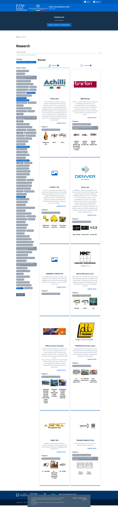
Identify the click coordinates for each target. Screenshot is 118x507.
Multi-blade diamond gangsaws (24, 186)
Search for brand (22, 52)
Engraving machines (30, 136)
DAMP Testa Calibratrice (46, 227)
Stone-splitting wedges (22, 255)
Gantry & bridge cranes (22, 152)
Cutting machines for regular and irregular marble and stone (26, 118)
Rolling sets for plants (22, 219)
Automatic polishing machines (23, 81)
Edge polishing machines (30, 133)
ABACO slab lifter (46, 143)
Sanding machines (21, 222)
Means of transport (21, 180)
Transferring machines (22, 268)
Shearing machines (21, 231)
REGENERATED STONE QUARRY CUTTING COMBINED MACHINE (62, 395)
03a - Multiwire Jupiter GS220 (93, 381)
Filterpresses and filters (22, 141)
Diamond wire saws (21, 130)
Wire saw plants (28, 288)
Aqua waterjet (76, 235)
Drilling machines (31, 130)
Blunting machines (21, 93)
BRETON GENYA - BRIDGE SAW (93, 143)
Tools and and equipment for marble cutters (25, 264)
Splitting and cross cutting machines (25, 242)
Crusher (20, 114)
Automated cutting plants (22, 71)
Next (69, 138)
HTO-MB (76, 309)
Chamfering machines (22, 103)
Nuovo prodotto (80, 474)
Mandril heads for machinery (23, 171)
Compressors (20, 106)
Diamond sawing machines (23, 124)
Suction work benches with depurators (25, 258)
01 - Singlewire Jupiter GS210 (76, 381)
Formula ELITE (85, 235)
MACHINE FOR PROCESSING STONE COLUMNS (54, 394)
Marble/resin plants (21, 177)
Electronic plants (20, 136)
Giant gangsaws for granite (23, 155)
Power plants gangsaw (22, 202)
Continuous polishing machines (24, 108)
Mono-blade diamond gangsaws (24, 183)
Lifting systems (28, 163)
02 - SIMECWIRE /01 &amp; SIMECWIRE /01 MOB (54, 476)
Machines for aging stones (23, 169)
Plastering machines (29, 191)
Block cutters (33, 87)
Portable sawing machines (23, 199)
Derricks (20, 121)
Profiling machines (21, 205)
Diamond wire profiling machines (24, 127)
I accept (84, 499)
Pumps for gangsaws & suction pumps (25, 208)
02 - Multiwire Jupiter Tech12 (85, 381)
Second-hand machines (22, 225)
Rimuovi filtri (20, 295)
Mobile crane (30, 180)
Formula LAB (93, 235)
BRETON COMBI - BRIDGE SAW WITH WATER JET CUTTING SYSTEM (76, 146)
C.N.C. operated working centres (24, 95)
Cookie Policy (82, 497)
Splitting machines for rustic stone (24, 245)
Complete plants (32, 103)
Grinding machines (21, 158)
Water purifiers (20, 280)
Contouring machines (21, 111)
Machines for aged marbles (23, 166)
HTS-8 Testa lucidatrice (62, 227)
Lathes (19, 163)
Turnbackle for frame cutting (23, 271)
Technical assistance (21, 261)
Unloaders (20, 274)
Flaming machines (21, 144)
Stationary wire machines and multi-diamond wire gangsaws (25, 248)
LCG (93, 309)
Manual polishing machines (23, 174)
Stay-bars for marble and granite (24, 252)
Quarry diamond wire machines (24, 214)
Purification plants (21, 211)
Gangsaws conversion (22, 149)
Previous (40, 138)
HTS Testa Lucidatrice (54, 227)
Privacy (75, 497)
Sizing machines (20, 233)
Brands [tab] (54, 66)
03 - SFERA (63, 473)
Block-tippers (33, 90)
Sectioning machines (21, 228)
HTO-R (85, 309)
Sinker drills (30, 231)
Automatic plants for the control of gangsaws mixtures (24, 77)
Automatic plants (21, 74)
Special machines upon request (24, 239)
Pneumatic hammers (21, 194)
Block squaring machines (22, 90)
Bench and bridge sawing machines (25, 84)
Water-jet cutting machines (23, 282)
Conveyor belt (31, 111)
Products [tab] (85, 66)
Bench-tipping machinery (22, 87)
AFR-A (54, 143)
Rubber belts (32, 219)
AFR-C (62, 143)
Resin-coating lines (31, 216)
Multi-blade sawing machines (23, 189)
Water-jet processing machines (24, 285)
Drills (20, 133)
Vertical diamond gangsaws (23, 277)
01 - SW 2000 (45, 473)
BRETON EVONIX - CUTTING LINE (85, 143)
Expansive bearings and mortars (24, 139)
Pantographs (20, 191)
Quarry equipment (21, 216)
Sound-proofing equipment (23, 236)
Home (18, 37)
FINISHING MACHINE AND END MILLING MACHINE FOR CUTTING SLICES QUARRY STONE (45, 397)
